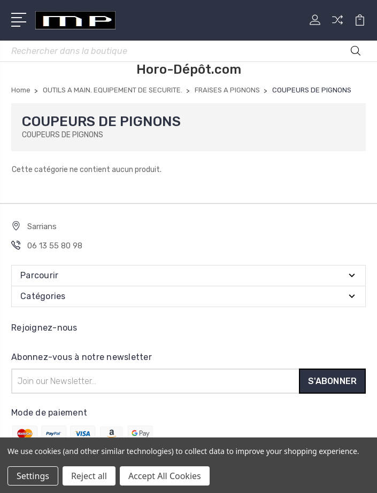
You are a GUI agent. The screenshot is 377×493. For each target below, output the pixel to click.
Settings (33, 476)
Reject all (89, 476)
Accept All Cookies (164, 476)
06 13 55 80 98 (54, 246)
